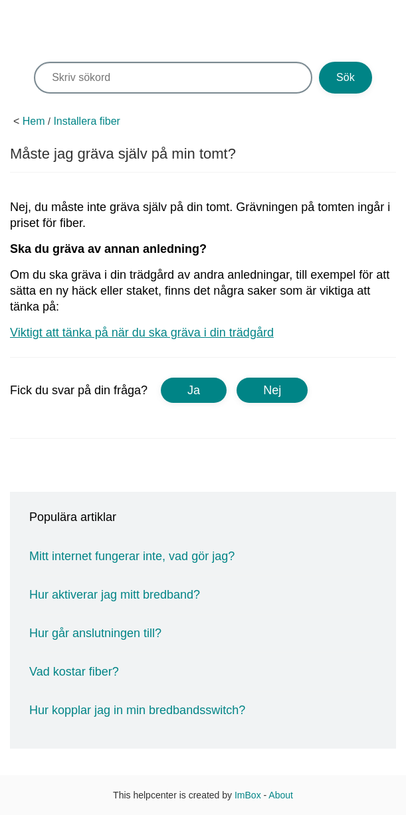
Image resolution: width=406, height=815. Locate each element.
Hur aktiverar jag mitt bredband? (114, 594)
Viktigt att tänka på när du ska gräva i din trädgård (142, 332)
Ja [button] (193, 390)
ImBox (248, 795)
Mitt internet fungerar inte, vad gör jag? (132, 556)
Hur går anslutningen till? (95, 633)
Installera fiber (86, 121)
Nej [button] (272, 390)
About (280, 795)
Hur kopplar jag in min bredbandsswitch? (137, 710)
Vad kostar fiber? (74, 671)
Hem (34, 121)
